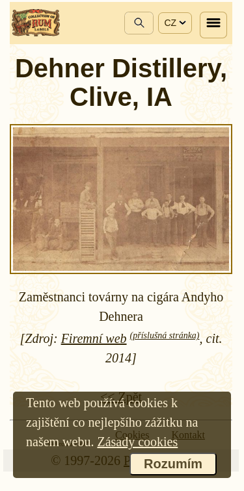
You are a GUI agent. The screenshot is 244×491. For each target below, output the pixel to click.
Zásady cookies (137, 441)
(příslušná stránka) (165, 335)
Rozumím (173, 464)
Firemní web (94, 338)
